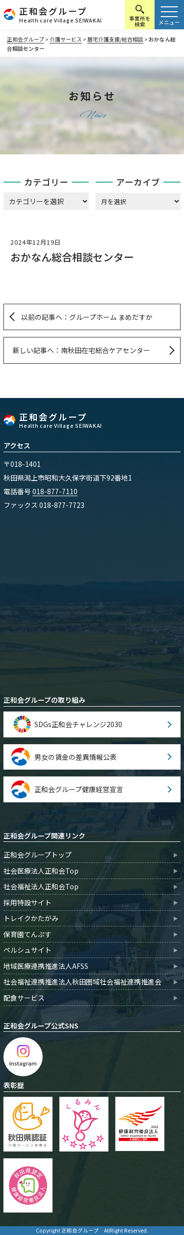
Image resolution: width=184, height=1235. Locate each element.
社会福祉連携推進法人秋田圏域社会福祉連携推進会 (82, 981)
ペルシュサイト (27, 950)
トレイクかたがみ (30, 918)
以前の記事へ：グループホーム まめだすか (87, 317)
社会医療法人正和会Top (41, 871)
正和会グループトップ (37, 854)
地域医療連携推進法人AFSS (45, 966)
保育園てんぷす (27, 934)
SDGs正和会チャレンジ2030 (78, 724)
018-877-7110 (55, 491)
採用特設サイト (27, 902)
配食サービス (24, 998)
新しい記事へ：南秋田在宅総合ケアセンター (81, 350)
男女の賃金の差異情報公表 (75, 757)
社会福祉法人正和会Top (41, 886)
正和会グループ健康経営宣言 (78, 789)
